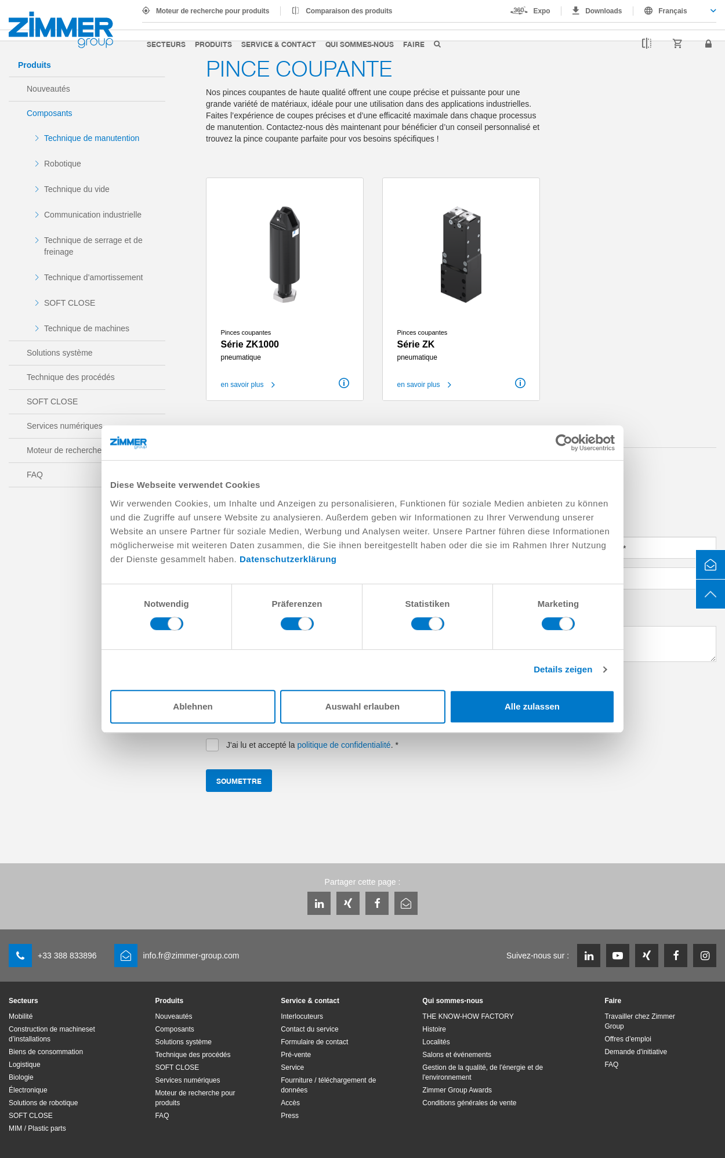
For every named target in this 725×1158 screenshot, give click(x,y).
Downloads (603, 11)
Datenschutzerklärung (288, 559)
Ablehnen (192, 706)
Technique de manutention (91, 138)
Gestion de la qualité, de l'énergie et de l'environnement (482, 1072)
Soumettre (239, 780)
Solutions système (60, 352)
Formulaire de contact (314, 1042)
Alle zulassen (532, 706)
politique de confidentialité (344, 745)
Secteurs (166, 43)
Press (290, 1116)
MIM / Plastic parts (37, 1128)
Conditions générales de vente (469, 1103)
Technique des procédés (71, 377)
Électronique (28, 1090)
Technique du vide (77, 189)
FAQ (35, 474)
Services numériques (65, 425)
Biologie (21, 1077)
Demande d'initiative (635, 1052)
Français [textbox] (672, 11)
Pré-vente (296, 1055)
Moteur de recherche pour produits (212, 11)
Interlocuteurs (302, 1016)
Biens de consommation (46, 1052)
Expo (542, 11)
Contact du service (309, 1029)
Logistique (25, 1065)
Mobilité (20, 1016)
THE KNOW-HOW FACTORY (467, 1016)
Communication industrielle (93, 214)
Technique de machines (86, 328)
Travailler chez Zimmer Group (639, 1021)
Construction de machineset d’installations (52, 1034)
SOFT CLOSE (69, 302)
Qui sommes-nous (359, 43)
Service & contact (278, 43)
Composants (49, 113)
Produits (213, 43)
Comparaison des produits (349, 11)
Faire (414, 43)
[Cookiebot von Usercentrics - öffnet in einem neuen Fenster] (564, 442)
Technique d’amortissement (93, 277)
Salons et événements (456, 1055)
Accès (290, 1103)
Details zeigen (563, 669)
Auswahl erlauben (362, 706)
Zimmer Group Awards (457, 1090)
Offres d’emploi (627, 1039)
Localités (435, 1042)
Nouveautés (48, 88)
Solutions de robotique (43, 1103)
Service (292, 1067)
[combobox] (674, 11)
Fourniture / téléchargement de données (328, 1085)
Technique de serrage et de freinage (93, 246)
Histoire (434, 1029)
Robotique (62, 163)
